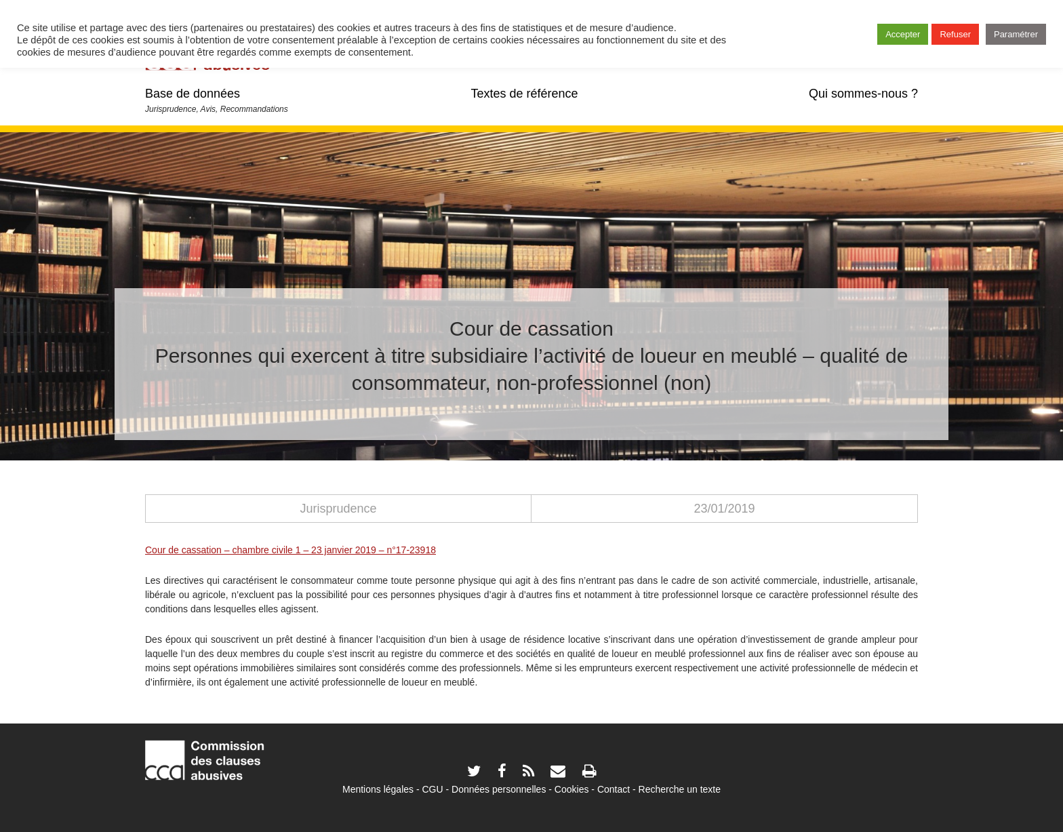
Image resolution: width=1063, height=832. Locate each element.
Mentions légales (378, 789)
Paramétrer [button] (1016, 34)
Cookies (572, 789)
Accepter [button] (902, 34)
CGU (432, 789)
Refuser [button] (955, 34)
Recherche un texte (680, 789)
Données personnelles (499, 789)
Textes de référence (524, 93)
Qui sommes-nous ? (863, 93)
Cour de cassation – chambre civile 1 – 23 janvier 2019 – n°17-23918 (290, 549)
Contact (613, 789)
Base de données (192, 93)
